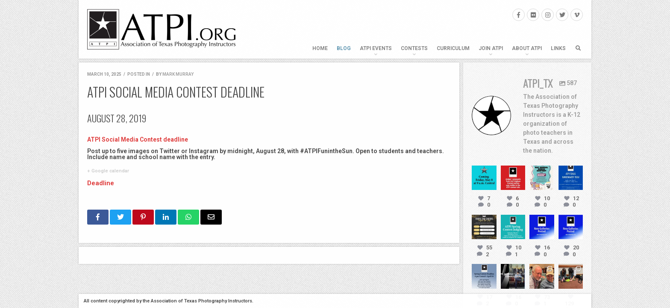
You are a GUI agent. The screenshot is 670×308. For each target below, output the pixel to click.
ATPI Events (376, 48)
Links (558, 48)
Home (320, 48)
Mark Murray (178, 74)
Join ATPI (491, 48)
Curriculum (453, 48)
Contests (414, 48)
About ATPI (527, 48)
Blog (344, 48)
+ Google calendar (108, 170)
